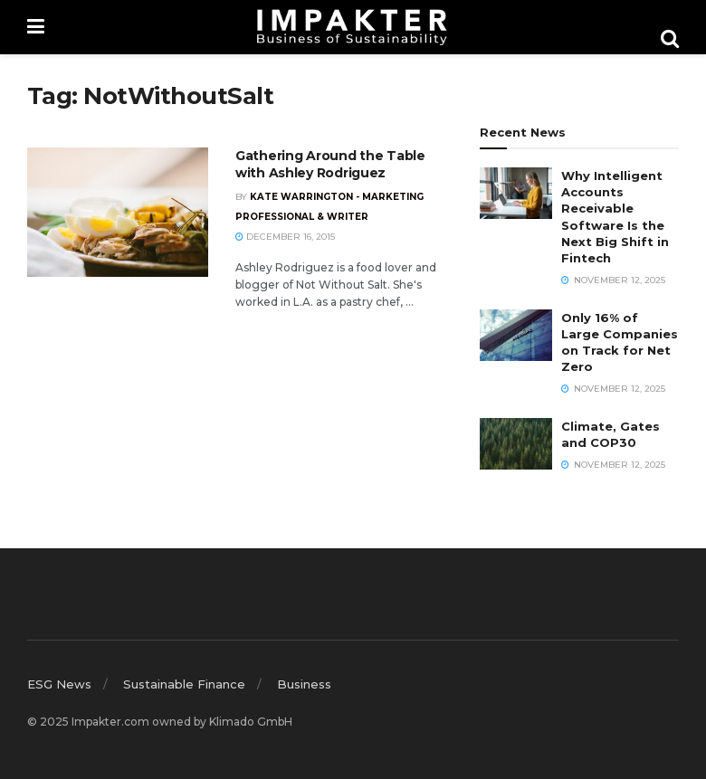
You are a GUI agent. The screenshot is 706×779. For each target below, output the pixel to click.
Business (304, 684)
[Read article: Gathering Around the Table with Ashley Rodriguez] (117, 212)
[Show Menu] (35, 27)
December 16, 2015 (285, 236)
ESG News (59, 684)
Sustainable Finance (184, 684)
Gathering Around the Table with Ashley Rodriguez (330, 164)
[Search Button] (670, 39)
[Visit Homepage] (352, 27)
